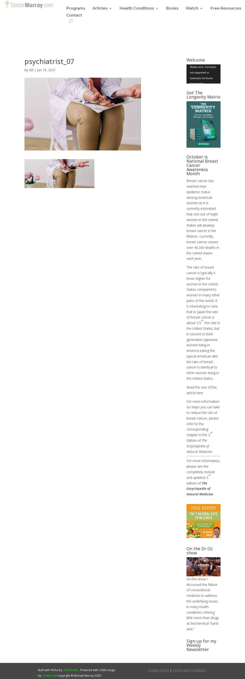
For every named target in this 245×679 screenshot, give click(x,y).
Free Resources (225, 8)
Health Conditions (137, 8)
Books (172, 8)
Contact (74, 16)
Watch (192, 8)
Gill (31, 70)
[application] (203, 74)
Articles (100, 8)
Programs (75, 8)
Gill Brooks (71, 670)
